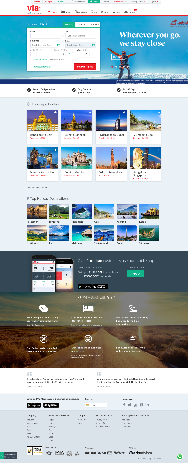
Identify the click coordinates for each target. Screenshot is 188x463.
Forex (51, 433)
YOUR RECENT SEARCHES (42, 67)
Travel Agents (127, 423)
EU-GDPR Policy (103, 426)
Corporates (126, 426)
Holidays (52, 426)
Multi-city (94, 24)
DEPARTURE (34, 41)
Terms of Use (102, 423)
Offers (95, 2)
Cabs (51, 437)
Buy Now (118, 56)
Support (106, 2)
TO (66, 32)
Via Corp (37, 2)
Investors (31, 433)
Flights (51, 419)
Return (67, 41)
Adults (36, 50)
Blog (80, 423)
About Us (31, 419)
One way (69, 24)
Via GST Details (33, 437)
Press (29, 426)
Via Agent (48, 2)
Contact (81, 419)
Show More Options (49, 59)
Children (61, 50)
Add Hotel (126, 419)
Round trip (82, 26)
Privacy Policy (101, 419)
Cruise (51, 440)
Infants (83, 50)
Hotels (51, 423)
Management (32, 423)
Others (29, 430)
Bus (50, 430)
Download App (79, 2)
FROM (32, 32)
